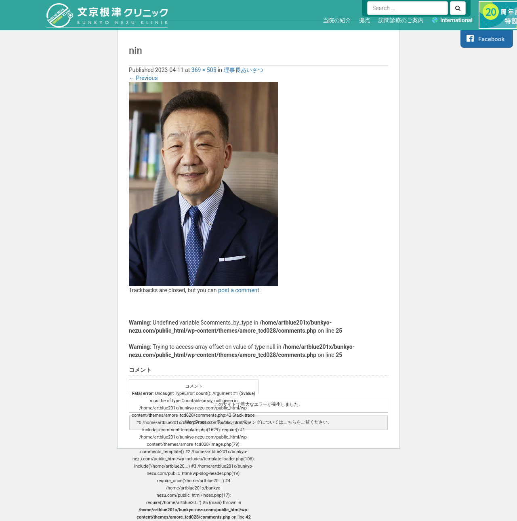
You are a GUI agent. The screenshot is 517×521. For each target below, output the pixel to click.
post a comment (238, 290)
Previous (143, 78)
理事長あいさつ (243, 70)
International (456, 20)
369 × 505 (203, 70)
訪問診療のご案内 (401, 20)
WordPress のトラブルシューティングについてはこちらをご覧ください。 (258, 422)
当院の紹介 (337, 20)
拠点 (364, 20)
